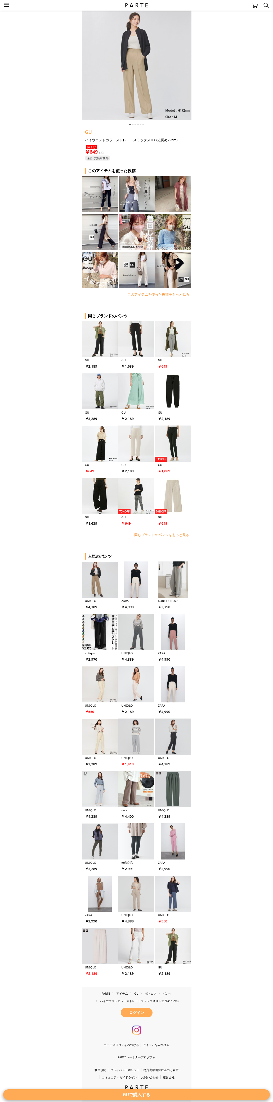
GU (88, 132)
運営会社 (168, 1077)
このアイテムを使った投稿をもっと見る (158, 294)
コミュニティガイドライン (119, 1077)
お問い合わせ (150, 1077)
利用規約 (100, 1070)
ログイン (136, 1012)
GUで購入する (136, 1095)
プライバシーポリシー (125, 1070)
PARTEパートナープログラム (136, 1057)
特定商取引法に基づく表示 (161, 1070)
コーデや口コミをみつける (121, 1045)
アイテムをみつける (156, 1045)
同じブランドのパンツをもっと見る (161, 534)
